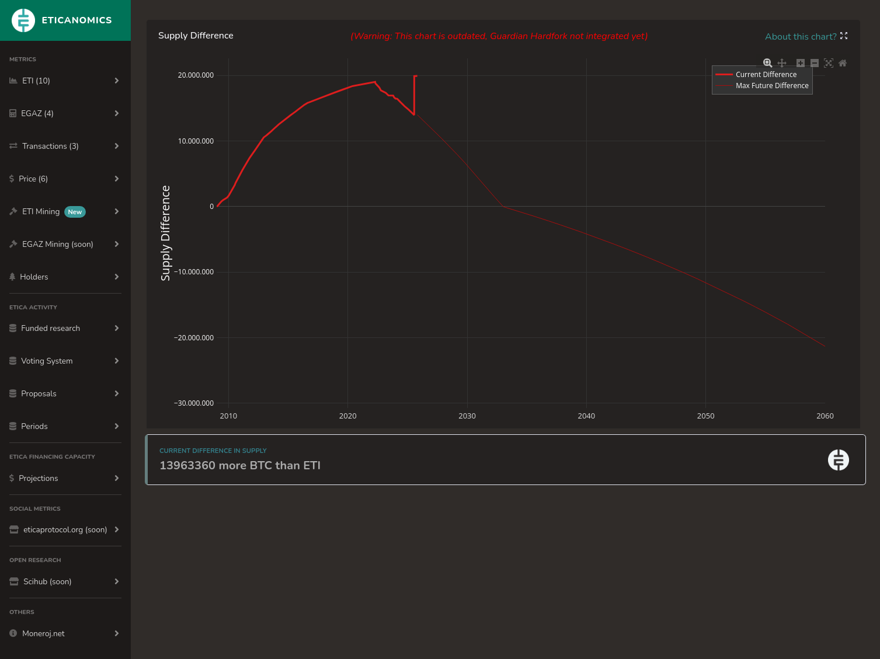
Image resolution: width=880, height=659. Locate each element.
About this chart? (802, 36)
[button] (843, 36)
